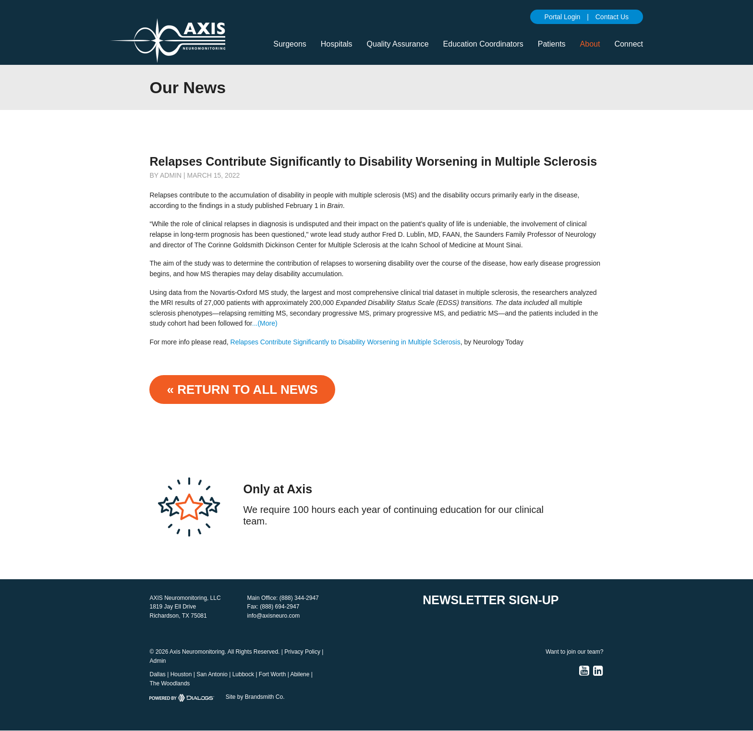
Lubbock (243, 674)
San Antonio (212, 674)
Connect (628, 44)
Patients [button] (552, 44)
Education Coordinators (483, 44)
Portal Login (563, 17)
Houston (181, 674)
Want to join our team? (574, 651)
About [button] (590, 44)
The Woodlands (169, 683)
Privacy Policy (302, 651)
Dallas (157, 674)
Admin (157, 661)
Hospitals (336, 44)
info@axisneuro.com (273, 615)
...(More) (265, 323)
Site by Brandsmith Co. (255, 697)
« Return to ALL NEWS (242, 389)
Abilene (299, 674)
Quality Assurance (398, 44)
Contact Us (612, 17)
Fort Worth (272, 674)
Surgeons (289, 44)
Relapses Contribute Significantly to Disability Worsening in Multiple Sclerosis (346, 342)
